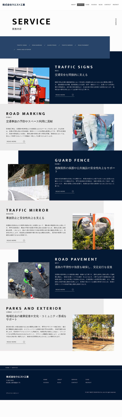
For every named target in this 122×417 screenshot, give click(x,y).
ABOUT (67, 4)
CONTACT (106, 4)
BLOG (98, 4)
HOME (45, 374)
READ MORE (60, 91)
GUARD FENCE (56, 44)
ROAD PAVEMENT (25, 47)
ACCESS (91, 4)
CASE (83, 4)
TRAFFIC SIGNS (19, 44)
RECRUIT (115, 4)
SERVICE (75, 4)
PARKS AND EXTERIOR (47, 47)
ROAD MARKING (38, 44)
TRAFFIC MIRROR (75, 44)
